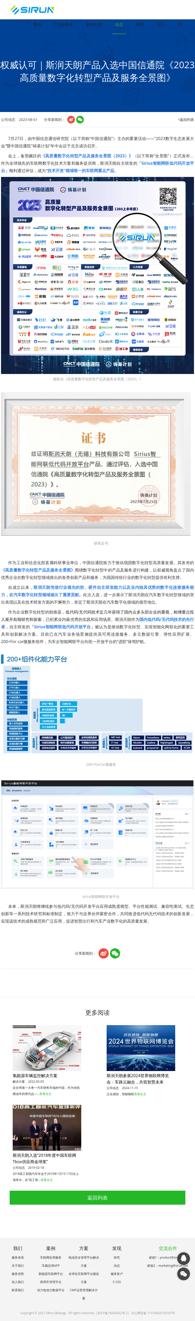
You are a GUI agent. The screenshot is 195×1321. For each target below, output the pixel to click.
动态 (119, 24)
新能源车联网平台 (51, 1274)
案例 (37, 24)
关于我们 (18, 1265)
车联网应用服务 (50, 1257)
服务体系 (18, 1257)
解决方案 (94, 24)
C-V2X (117, 1282)
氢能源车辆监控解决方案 (35, 1075)
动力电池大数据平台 (50, 1290)
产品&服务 (63, 24)
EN (180, 24)
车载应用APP (51, 1265)
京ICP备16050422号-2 (112, 1313)
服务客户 (117, 1274)
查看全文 (45, 1094)
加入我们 (18, 1282)
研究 (140, 24)
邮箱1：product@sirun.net (168, 1257)
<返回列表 (186, 119)
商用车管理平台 (50, 1282)
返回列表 (97, 1197)
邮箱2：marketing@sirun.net (167, 1265)
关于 (161, 24)
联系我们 (18, 1290)
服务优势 (18, 1274)
